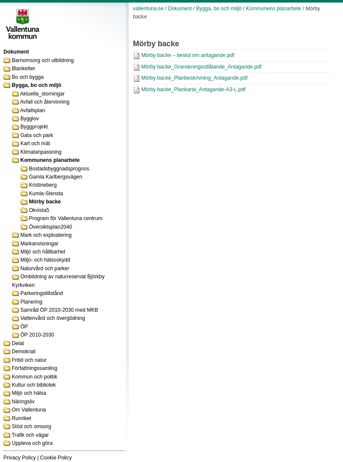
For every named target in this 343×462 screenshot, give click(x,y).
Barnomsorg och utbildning (43, 60)
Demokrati (23, 352)
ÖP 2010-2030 (37, 335)
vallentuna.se (148, 9)
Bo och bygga (27, 77)
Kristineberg (43, 185)
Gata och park (36, 135)
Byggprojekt (34, 127)
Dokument (180, 9)
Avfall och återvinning (44, 102)
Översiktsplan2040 (50, 227)
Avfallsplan (32, 110)
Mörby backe (44, 202)
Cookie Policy (56, 458)
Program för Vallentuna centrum (65, 218)
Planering (31, 302)
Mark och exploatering (46, 235)
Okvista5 (39, 210)
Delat (18, 343)
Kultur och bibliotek (34, 385)
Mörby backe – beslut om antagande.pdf (187, 55)
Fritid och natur (29, 360)
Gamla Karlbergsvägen (55, 177)
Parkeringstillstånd (41, 293)
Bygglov (29, 119)
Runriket (21, 418)
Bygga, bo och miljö (36, 85)
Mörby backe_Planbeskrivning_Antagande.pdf (194, 78)
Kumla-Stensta (46, 194)
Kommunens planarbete (49, 160)
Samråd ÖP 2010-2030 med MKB (59, 310)
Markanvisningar (39, 244)
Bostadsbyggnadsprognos (59, 169)
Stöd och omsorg (31, 426)
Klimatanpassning (40, 152)
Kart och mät (35, 143)
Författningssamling (34, 368)
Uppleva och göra (32, 443)
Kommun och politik (34, 377)
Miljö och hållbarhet (42, 252)
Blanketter (23, 69)
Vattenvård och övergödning (52, 318)
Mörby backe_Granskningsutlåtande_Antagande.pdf (201, 67)
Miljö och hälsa (29, 393)
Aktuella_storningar (42, 94)
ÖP (24, 327)
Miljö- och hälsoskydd (45, 260)
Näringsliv (23, 402)
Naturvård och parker (44, 268)
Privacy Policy (19, 458)
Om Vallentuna (29, 410)
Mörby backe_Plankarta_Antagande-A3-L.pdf (193, 89)
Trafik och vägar (30, 435)
